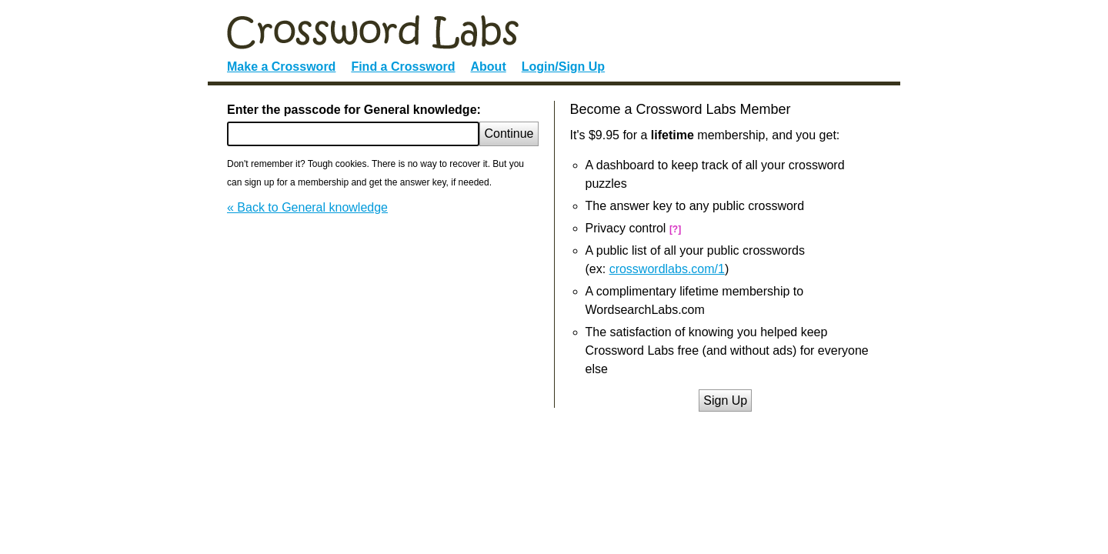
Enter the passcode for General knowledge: (354, 109)
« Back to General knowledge (307, 207)
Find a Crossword (403, 66)
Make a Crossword (281, 66)
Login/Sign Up (563, 66)
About (488, 66)
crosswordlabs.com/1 (667, 268)
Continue (508, 133)
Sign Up (725, 400)
